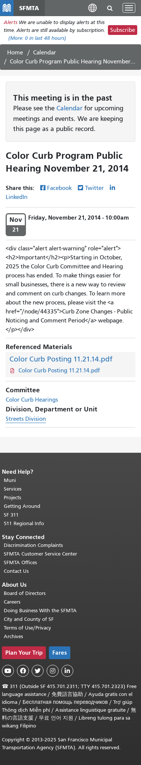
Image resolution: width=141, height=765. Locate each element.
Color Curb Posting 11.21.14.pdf (60, 359)
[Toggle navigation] (129, 8)
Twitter (94, 188)
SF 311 (11, 515)
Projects (12, 497)
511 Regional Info (24, 523)
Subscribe (122, 30)
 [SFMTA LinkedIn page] (67, 671)
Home (15, 52)
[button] (92, 8)
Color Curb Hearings (32, 399)
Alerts (10, 22)
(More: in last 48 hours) (37, 38)
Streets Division (26, 419)
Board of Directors (24, 593)
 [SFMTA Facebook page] (23, 671)
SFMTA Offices (20, 562)
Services (12, 489)
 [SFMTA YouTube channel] (8, 671)
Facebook (59, 188)
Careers (12, 602)
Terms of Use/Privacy (27, 628)
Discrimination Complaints (33, 545)
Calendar (44, 52)
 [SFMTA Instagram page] (52, 671)
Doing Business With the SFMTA (40, 610)
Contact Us (16, 571)
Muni (10, 480)
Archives (13, 636)
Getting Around (22, 506)
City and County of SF (29, 619)
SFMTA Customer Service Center (40, 554)
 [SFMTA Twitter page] (38, 671)
